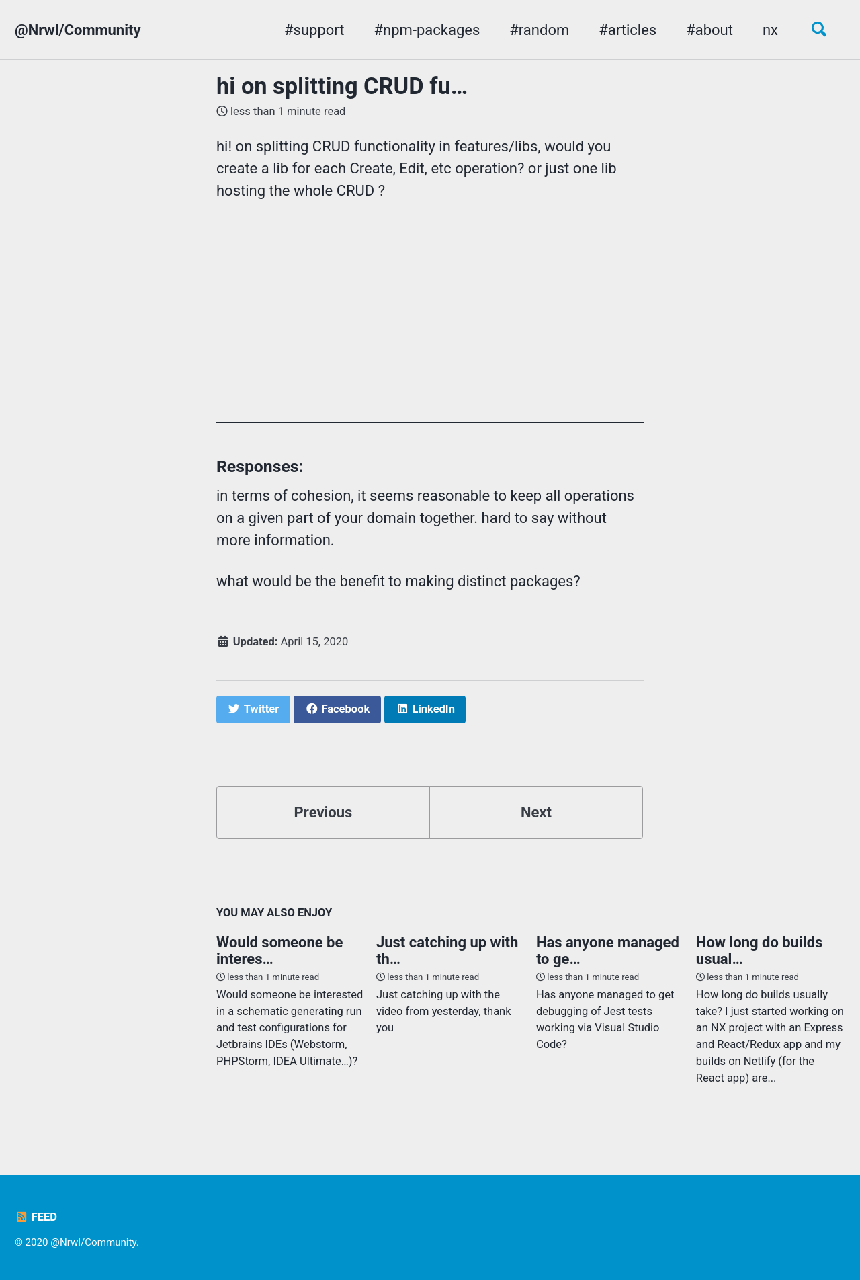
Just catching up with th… (447, 950)
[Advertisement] (430, 329)
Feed (36, 1217)
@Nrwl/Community (78, 30)
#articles (627, 30)
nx (770, 30)
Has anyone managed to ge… (607, 950)
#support (314, 30)
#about (709, 30)
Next (536, 812)
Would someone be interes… (279, 950)
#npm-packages (427, 30)
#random (539, 30)
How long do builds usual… (759, 950)
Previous (323, 812)
